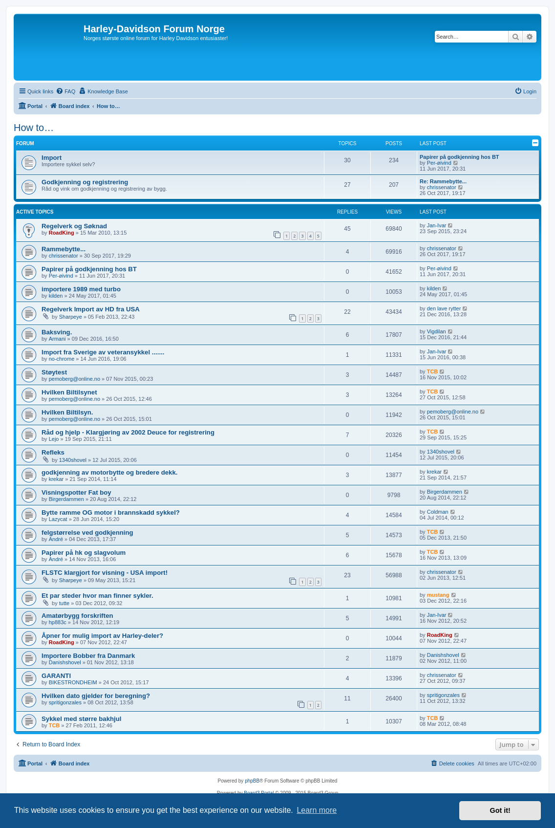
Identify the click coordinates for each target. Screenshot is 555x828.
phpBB (252, 781)
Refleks (53, 452)
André (56, 539)
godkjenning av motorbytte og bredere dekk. (109, 472)
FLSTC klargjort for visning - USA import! (105, 572)
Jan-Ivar (437, 225)
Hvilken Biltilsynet (69, 392)
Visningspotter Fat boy (76, 492)
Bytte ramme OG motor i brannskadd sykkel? (111, 512)
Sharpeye (70, 317)
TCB (432, 371)
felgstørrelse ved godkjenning (87, 532)
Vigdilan (436, 331)
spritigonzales (65, 702)
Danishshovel (65, 662)
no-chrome (62, 359)
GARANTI (56, 675)
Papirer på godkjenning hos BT (459, 157)
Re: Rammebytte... (443, 181)
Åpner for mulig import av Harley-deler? (102, 635)
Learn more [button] (317, 810)
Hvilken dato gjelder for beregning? (96, 695)
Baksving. (57, 332)
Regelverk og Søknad (74, 226)
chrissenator (441, 187)
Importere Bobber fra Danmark (88, 655)
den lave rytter (444, 308)
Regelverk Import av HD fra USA (91, 309)
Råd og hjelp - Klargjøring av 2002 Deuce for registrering (128, 432)
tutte (64, 603)
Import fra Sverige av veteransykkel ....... (103, 352)
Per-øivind (439, 163)
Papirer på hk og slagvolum (84, 552)
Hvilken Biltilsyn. (67, 412)
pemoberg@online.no (74, 379)
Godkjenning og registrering (85, 182)
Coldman (437, 512)
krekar (56, 479)
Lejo (54, 439)
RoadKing (61, 233)
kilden (56, 296)
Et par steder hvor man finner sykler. (97, 595)
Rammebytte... (63, 249)
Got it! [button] (500, 810)
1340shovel (72, 460)
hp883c (57, 622)
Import (52, 157)
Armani (57, 339)
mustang (438, 595)
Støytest (54, 372)
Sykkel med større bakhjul (81, 718)
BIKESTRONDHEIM (73, 682)
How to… (34, 127)
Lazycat (58, 519)
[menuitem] (65, 91)
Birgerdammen (66, 499)
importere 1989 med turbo (81, 289)
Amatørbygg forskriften (77, 615)
